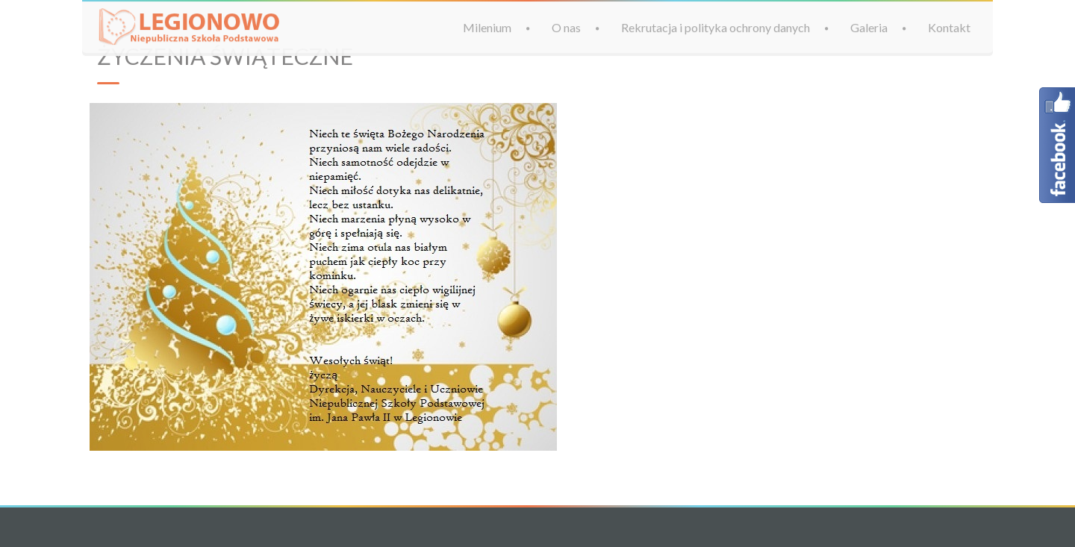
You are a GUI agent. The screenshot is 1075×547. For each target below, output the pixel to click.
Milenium (487, 27)
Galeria (869, 27)
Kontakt (949, 27)
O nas (566, 27)
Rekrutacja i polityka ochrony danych (715, 27)
